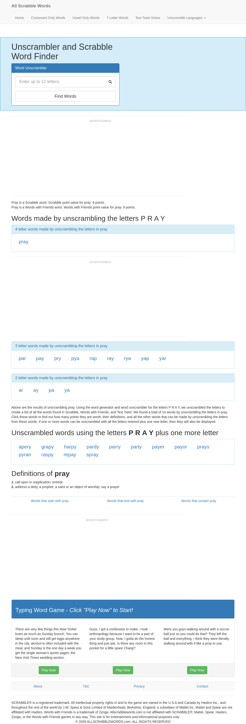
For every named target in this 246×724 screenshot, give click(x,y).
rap (93, 358)
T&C (86, 686)
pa (51, 390)
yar (162, 358)
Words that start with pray (49, 501)
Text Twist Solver (148, 18)
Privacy (139, 686)
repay (70, 454)
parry (115, 446)
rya (127, 358)
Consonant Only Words (48, 18)
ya (67, 390)
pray (23, 241)
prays (203, 446)
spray (92, 454)
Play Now (49, 670)
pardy (93, 446)
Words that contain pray (198, 501)
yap (145, 358)
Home (19, 18)
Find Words (65, 96)
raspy (47, 454)
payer (158, 446)
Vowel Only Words (85, 18)
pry (57, 358)
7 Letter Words (117, 18)
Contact (202, 686)
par (22, 358)
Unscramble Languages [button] (186, 18)
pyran (25, 454)
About (37, 686)
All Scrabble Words (31, 6)
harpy (70, 446)
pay (40, 358)
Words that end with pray (125, 501)
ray (110, 358)
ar (21, 390)
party (136, 446)
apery (25, 446)
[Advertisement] (97, 159)
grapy (47, 446)
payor (181, 446)
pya (75, 358)
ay (35, 390)
